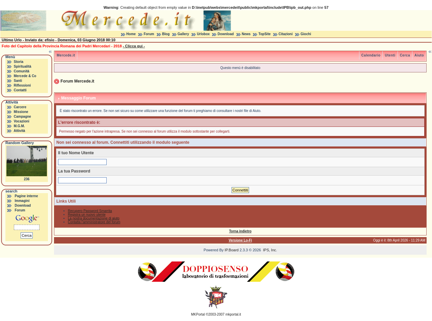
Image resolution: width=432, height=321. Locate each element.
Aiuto (419, 55)
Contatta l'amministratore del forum (94, 222)
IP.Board (232, 250)
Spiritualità (22, 66)
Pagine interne (26, 196)
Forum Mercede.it (77, 81)
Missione (21, 112)
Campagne (22, 116)
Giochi (306, 34)
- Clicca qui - (134, 46)
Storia (18, 62)
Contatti (20, 90)
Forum (149, 34)
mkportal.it (233, 314)
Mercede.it (66, 55)
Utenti (390, 55)
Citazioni (285, 34)
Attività (19, 131)
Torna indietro (240, 231)
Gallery (183, 34)
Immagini (22, 201)
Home (131, 34)
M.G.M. (19, 126)
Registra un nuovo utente (87, 214)
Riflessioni (22, 85)
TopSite (265, 34)
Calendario (371, 55)
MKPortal (198, 314)
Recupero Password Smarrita (90, 211)
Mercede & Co (25, 76)
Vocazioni (21, 121)
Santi (18, 81)
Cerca (405, 55)
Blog (165, 34)
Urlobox (203, 34)
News (246, 34)
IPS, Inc (269, 250)
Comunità (21, 71)
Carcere (20, 107)
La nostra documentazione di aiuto (93, 218)
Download (226, 34)
